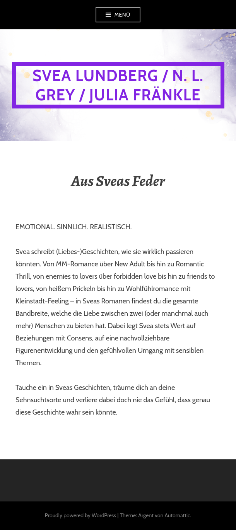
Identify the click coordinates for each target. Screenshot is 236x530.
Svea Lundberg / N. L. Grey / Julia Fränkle (118, 85)
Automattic (177, 515)
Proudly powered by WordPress (80, 515)
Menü (122, 14)
